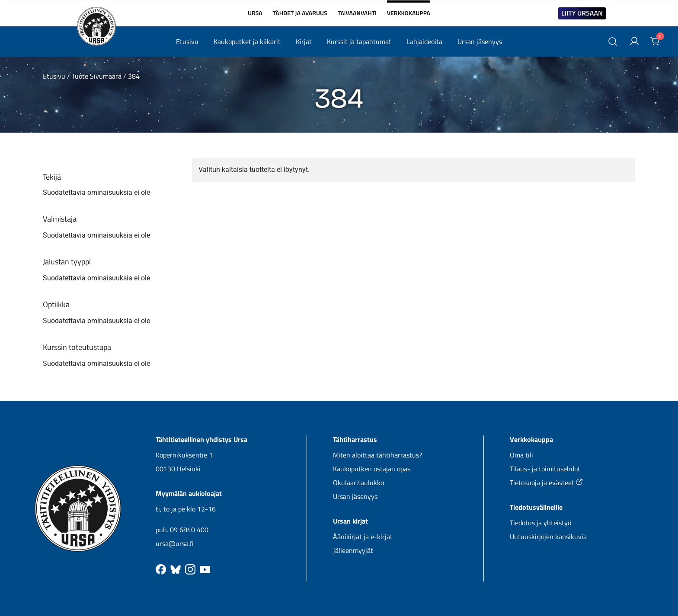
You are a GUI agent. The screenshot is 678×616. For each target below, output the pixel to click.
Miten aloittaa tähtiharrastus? (377, 455)
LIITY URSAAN (582, 13)
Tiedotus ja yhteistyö (540, 523)
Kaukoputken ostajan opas (371, 469)
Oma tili (521, 455)
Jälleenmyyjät (353, 550)
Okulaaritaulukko (358, 482)
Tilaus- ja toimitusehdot (545, 469)
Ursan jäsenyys (479, 41)
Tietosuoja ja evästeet (546, 482)
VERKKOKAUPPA (408, 9)
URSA (255, 13)
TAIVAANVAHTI (357, 13)
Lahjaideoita (424, 41)
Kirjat (304, 41)
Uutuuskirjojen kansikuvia (548, 536)
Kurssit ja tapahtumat (359, 41)
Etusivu (187, 41)
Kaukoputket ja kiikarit (247, 41)
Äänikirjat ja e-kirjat (363, 536)
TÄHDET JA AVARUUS (300, 13)
